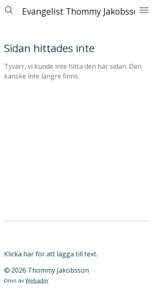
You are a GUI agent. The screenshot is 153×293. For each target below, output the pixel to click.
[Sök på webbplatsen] (9, 10)
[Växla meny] (144, 10)
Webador (37, 280)
